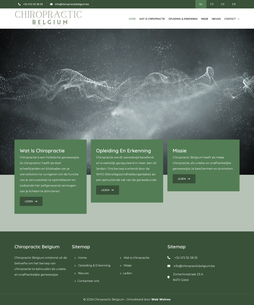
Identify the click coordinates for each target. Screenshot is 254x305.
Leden (127, 273)
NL (201, 4)
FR (212, 4)
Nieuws (216, 18)
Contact (230, 18)
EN (234, 4)
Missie (204, 18)
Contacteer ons (88, 281)
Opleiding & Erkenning (183, 18)
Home (132, 18)
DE (223, 4)
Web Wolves (161, 299)
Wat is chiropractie (152, 18)
